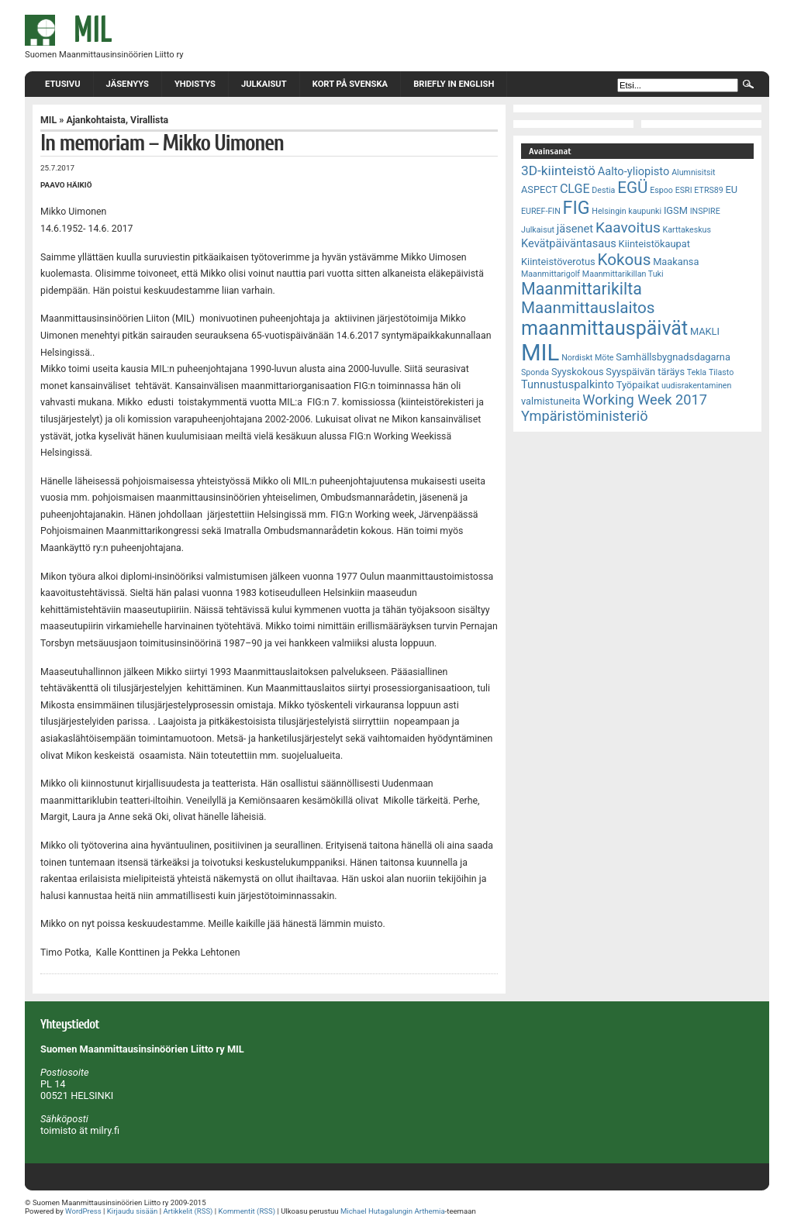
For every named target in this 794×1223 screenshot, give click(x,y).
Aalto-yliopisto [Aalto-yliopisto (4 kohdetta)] (634, 171)
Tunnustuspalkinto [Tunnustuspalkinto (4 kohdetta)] (567, 384)
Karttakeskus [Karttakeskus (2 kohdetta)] (687, 230)
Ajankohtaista (96, 120)
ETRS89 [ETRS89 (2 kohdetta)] (708, 190)
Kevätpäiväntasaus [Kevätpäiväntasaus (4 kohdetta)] (568, 243)
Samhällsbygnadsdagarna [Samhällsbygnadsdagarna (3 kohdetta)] (673, 357)
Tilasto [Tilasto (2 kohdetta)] (721, 372)
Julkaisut (264, 84)
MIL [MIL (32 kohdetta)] (540, 352)
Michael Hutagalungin (376, 1211)
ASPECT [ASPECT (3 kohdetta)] (539, 189)
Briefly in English (453, 84)
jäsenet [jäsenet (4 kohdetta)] (575, 229)
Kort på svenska (350, 84)
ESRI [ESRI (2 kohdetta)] (683, 190)
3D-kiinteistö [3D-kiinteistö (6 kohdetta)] (558, 170)
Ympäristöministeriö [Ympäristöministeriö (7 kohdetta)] (584, 416)
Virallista (149, 120)
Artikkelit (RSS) (187, 1211)
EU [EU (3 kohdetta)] (732, 189)
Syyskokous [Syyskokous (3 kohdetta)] (577, 371)
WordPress (83, 1211)
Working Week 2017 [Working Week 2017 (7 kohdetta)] (644, 399)
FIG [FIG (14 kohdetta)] (576, 208)
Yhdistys (195, 84)
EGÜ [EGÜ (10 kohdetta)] (632, 187)
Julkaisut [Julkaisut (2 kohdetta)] (537, 230)
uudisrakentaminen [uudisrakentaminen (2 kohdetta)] (696, 386)
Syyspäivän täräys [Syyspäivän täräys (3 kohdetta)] (645, 371)
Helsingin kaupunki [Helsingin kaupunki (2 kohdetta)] (626, 211)
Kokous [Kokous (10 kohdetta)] (624, 259)
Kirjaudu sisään (132, 1211)
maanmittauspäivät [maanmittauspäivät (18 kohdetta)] (604, 328)
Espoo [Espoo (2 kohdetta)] (661, 190)
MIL (48, 120)
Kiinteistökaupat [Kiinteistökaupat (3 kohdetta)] (654, 244)
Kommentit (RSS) (247, 1211)
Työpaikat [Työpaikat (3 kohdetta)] (637, 385)
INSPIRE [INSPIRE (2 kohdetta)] (705, 211)
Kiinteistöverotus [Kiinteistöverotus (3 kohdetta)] (558, 261)
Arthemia (429, 1211)
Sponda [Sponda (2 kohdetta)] (535, 372)
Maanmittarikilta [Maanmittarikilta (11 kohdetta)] (581, 288)
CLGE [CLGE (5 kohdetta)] (575, 188)
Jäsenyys (127, 84)
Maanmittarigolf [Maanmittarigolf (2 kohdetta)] (550, 274)
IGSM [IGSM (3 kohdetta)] (676, 210)
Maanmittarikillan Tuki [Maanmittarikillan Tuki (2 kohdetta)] (623, 274)
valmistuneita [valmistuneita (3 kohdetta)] (551, 401)
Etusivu (63, 84)
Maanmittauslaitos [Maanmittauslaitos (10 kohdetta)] (588, 307)
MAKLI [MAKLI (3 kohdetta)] (705, 331)
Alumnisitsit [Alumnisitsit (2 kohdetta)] (693, 172)
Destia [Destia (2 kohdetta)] (603, 190)
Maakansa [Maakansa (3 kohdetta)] (676, 261)
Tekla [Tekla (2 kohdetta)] (696, 372)
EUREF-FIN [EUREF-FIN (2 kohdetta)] (541, 211)
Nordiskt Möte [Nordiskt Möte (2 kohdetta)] (587, 358)
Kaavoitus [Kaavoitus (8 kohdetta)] (628, 227)
